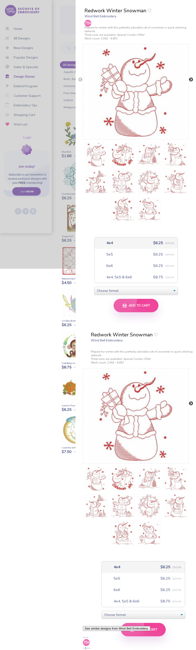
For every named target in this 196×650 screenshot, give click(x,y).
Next (191, 79)
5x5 (109, 254)
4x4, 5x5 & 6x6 (118, 277)
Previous (80, 79)
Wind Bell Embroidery (100, 16)
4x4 (109, 243)
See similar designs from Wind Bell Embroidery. (116, 628)
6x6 (109, 266)
